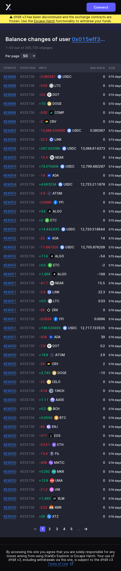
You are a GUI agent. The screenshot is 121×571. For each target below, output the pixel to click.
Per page (12, 56)
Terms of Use (60, 564)
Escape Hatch (44, 21)
